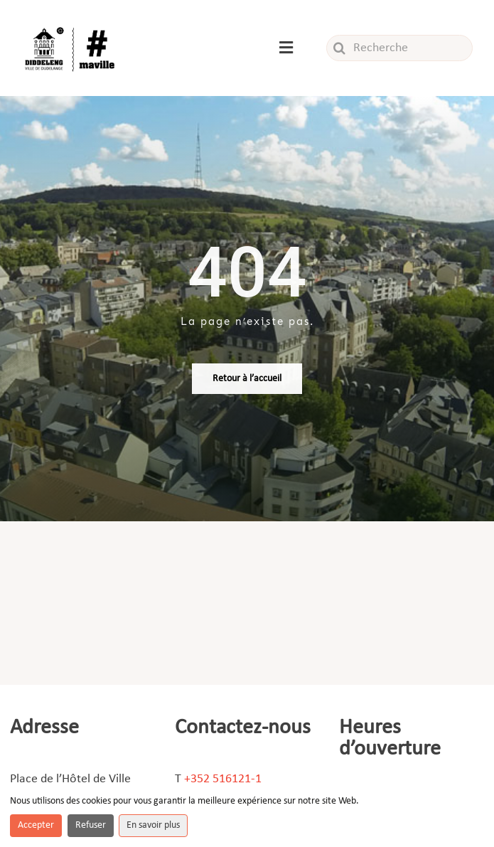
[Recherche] (399, 48)
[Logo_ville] (71, 27)
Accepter (36, 825)
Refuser (90, 825)
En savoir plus (153, 825)
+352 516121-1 (223, 779)
